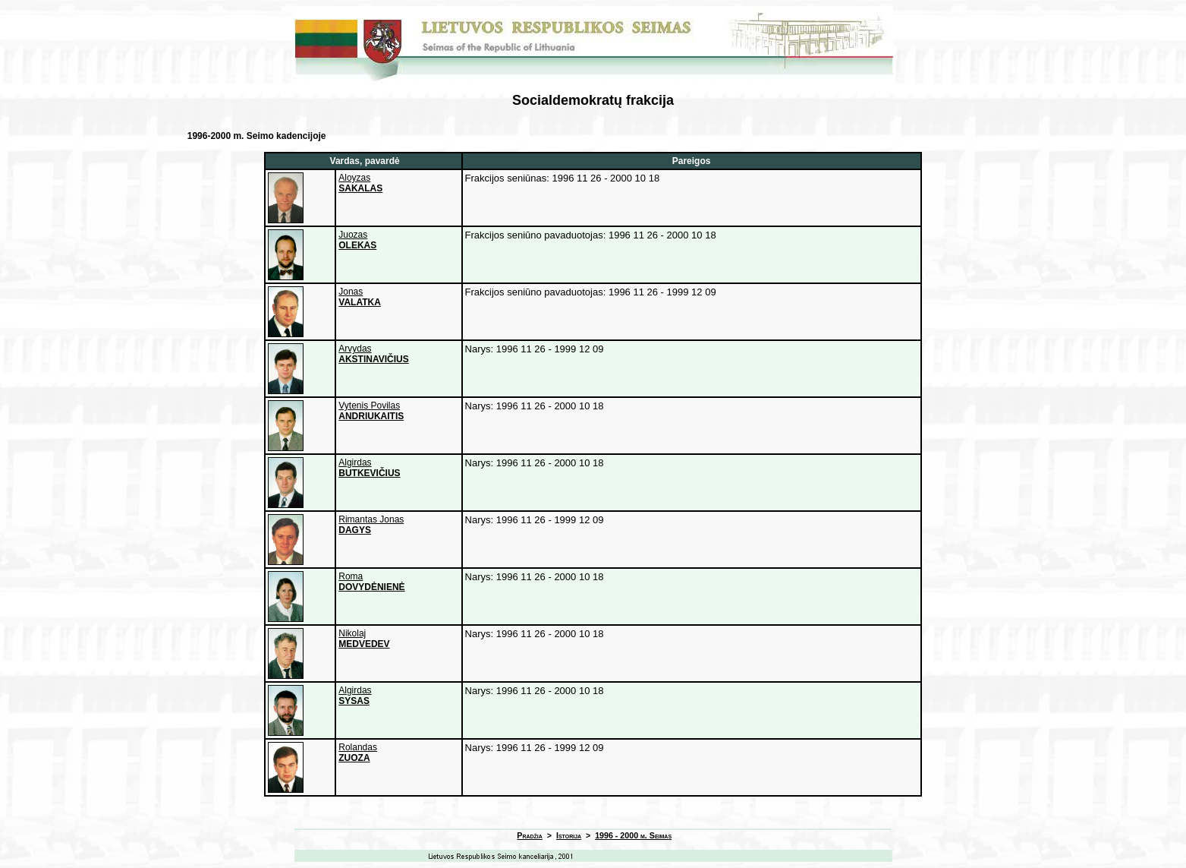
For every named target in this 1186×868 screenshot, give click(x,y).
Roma (371, 581)
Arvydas (373, 354)
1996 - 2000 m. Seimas (633, 835)
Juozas (357, 240)
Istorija (568, 835)
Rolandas (357, 752)
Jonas (359, 297)
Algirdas (369, 467)
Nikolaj (363, 638)
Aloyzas (360, 183)
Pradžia (530, 835)
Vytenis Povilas (371, 410)
